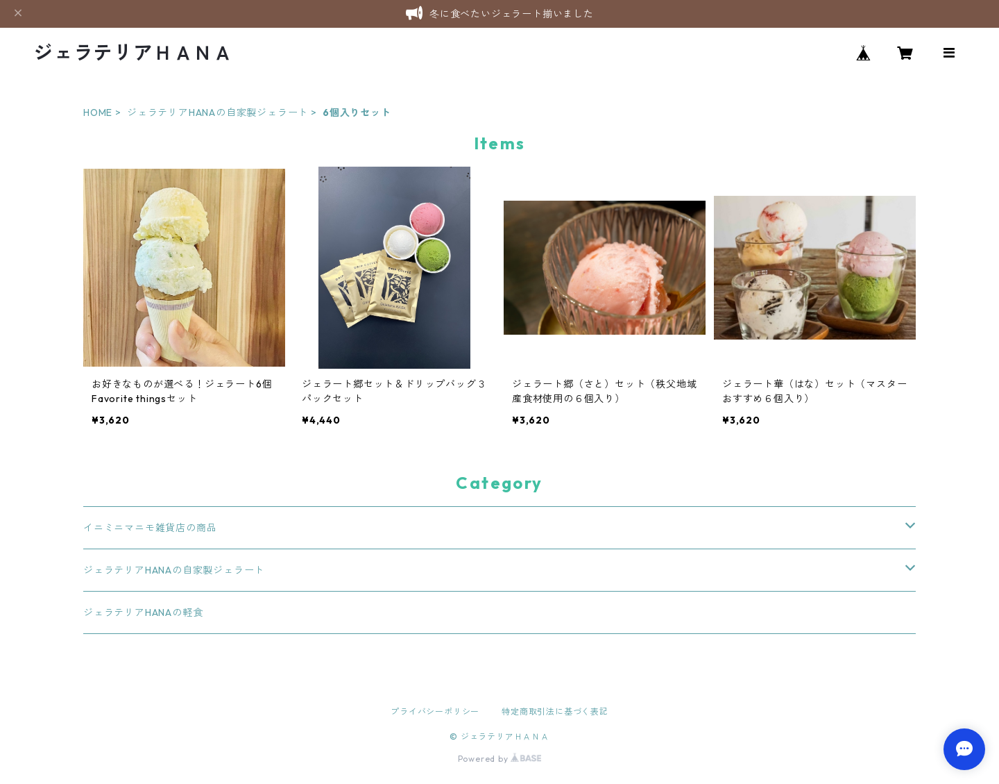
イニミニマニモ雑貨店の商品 (149, 528)
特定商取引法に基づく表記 (555, 711)
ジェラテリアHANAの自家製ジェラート (217, 112)
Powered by (500, 758)
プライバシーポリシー (435, 711)
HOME (97, 112)
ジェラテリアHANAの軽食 (143, 612)
